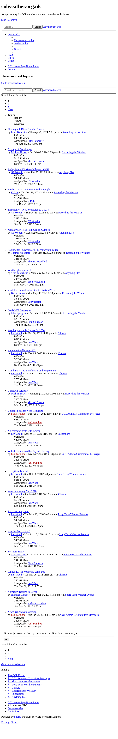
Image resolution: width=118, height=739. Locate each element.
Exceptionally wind (18, 471)
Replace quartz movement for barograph (29, 189)
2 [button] (8, 103)
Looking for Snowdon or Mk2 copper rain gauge (33, 249)
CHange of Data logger (20, 149)
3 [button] (8, 106)
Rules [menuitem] (11, 57)
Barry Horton (18, 293)
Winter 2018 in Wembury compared (26, 571)
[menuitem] (24, 40)
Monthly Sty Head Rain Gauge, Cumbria (29, 229)
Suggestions (64, 433)
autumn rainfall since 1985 (21, 350)
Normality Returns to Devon (22, 591)
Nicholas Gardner (20, 594)
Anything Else (66, 172)
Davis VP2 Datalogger (19, 310)
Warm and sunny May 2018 (22, 491)
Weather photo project (19, 270)
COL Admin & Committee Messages (81, 413)
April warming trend (18, 511)
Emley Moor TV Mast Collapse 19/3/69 (28, 169)
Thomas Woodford (20, 252)
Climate (62, 333)
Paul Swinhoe (18, 413)
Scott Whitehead (19, 273)
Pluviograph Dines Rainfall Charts (26, 129)
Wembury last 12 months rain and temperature (32, 370)
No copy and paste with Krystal (24, 431)
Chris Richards (19, 554)
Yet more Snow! (16, 551)
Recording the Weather (74, 132)
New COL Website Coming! (22, 612)
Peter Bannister (19, 132)
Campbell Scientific (18, 390)
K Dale (14, 192)
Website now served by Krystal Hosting (28, 451)
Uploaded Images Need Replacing (25, 410)
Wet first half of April (19, 531)
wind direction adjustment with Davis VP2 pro (32, 290)
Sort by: (39, 633)
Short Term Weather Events (71, 474)
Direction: (65, 633)
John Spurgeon (18, 313)
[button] (10, 109)
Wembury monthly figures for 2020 (26, 330)
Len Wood (16, 333)
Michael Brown (19, 152)
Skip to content (9, 19)
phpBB (18, 716)
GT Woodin (17, 172)
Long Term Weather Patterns (73, 514)
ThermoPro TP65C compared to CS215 (28, 209)
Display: (15, 633)
